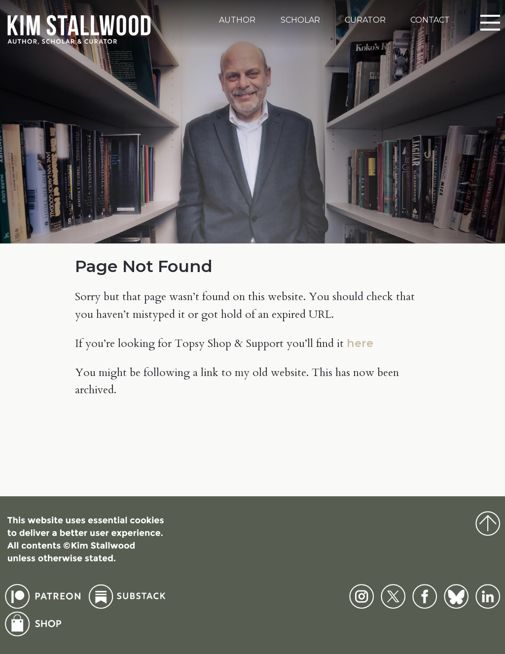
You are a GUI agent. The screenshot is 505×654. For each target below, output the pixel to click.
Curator (365, 20)
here (360, 343)
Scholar (300, 20)
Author (237, 20)
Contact (430, 20)
